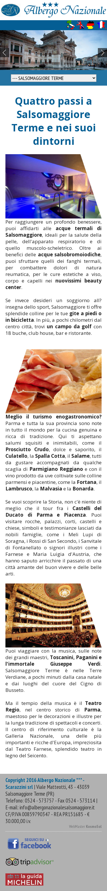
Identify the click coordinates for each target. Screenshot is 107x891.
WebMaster (85, 826)
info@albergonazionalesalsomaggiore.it (57, 807)
